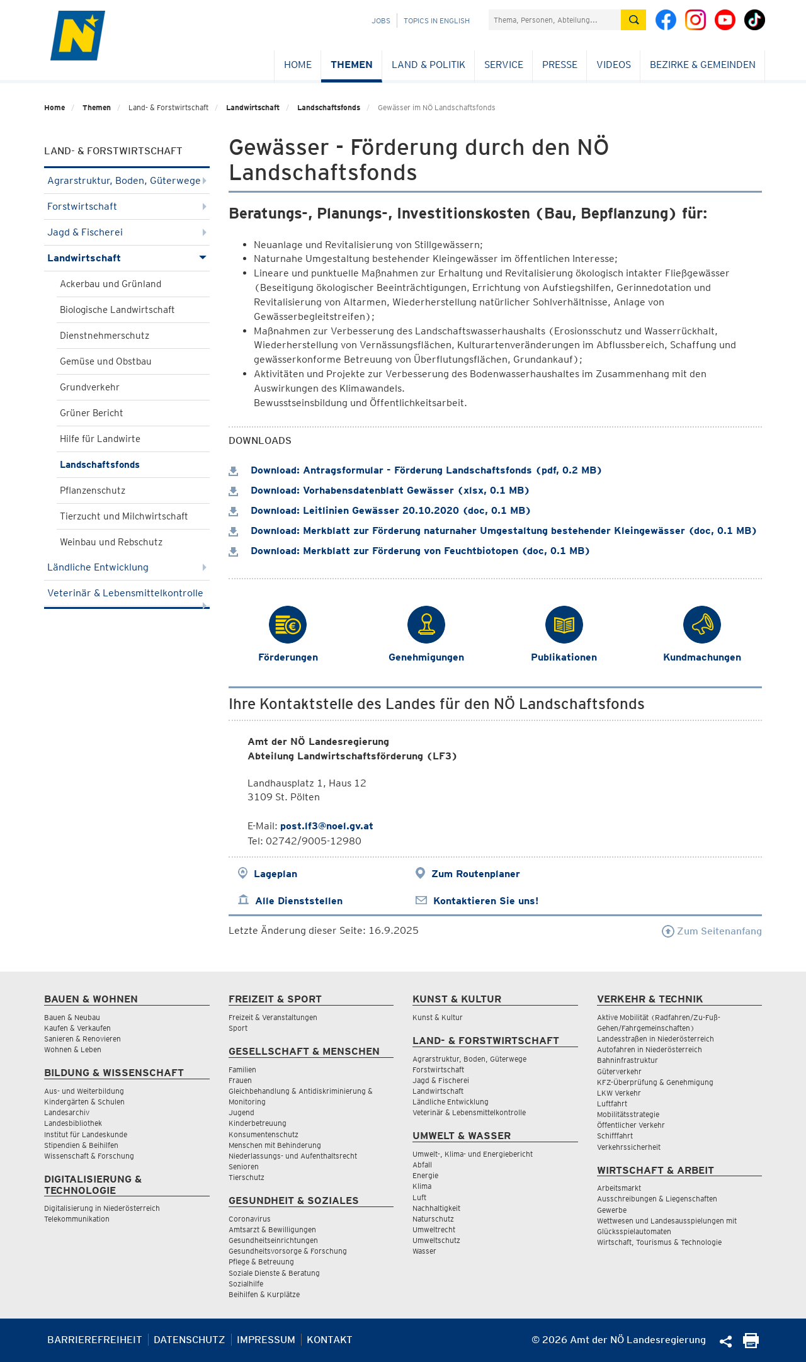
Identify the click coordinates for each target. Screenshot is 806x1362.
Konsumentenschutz (263, 1134)
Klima (421, 1186)
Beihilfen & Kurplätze (264, 1294)
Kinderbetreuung (258, 1123)
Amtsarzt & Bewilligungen (272, 1229)
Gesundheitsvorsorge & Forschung (288, 1251)
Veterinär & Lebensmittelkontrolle (127, 596)
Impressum (266, 1340)
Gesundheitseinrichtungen (273, 1240)
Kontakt (330, 1340)
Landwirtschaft (253, 107)
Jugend (241, 1112)
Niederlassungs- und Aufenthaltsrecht (293, 1156)
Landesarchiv (66, 1112)
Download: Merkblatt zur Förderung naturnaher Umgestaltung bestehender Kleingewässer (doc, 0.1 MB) (493, 530)
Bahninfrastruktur (627, 1060)
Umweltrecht (433, 1229)
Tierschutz (246, 1177)
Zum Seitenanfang (712, 931)
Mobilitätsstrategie (628, 1114)
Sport (238, 1028)
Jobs (381, 20)
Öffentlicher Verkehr (631, 1125)
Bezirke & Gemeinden (703, 65)
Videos (613, 65)
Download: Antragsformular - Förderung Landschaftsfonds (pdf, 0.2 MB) (416, 470)
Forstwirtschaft (127, 206)
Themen (352, 65)
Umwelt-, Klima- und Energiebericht (472, 1154)
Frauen (240, 1080)
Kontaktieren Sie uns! (485, 901)
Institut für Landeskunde (85, 1134)
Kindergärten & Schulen (84, 1101)
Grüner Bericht (91, 413)
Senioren (244, 1166)
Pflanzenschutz (92, 490)
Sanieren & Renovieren (82, 1038)
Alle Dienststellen (299, 901)
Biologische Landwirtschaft (117, 309)
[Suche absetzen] (633, 19)
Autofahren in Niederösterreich (649, 1049)
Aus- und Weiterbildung (84, 1091)
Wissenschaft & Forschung (89, 1156)
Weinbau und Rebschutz (111, 542)
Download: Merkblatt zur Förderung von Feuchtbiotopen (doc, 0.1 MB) (410, 551)
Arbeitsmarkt (619, 1188)
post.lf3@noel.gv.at (326, 826)
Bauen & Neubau (72, 1017)
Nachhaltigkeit (436, 1208)
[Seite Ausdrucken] (751, 1345)
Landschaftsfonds (328, 107)
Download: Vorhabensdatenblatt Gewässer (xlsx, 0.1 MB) (379, 490)
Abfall (422, 1164)
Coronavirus (250, 1218)
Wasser (424, 1251)
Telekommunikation (77, 1218)
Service (503, 65)
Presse (559, 65)
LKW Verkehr (619, 1093)
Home (298, 65)
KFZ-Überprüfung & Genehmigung (655, 1082)
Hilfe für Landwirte (100, 439)
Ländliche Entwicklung (127, 567)
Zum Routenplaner (475, 874)
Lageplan (275, 874)
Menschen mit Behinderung (275, 1145)
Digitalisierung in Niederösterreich (102, 1208)
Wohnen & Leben (72, 1049)
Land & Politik (428, 65)
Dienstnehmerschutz (104, 335)
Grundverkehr (90, 387)
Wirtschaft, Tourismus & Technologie (659, 1242)
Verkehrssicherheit (629, 1147)
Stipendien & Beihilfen (81, 1145)
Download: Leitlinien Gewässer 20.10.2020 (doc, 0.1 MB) (380, 510)
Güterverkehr (619, 1071)
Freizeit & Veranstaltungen (273, 1017)
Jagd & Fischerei (127, 232)
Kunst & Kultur (437, 1017)
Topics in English (437, 20)
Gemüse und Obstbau (106, 361)
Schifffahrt (615, 1135)
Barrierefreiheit (94, 1340)
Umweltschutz (436, 1240)
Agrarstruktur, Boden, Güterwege (127, 180)
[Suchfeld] (555, 19)
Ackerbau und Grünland (110, 284)
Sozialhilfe (246, 1283)
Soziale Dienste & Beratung (274, 1273)
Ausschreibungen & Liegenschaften (657, 1198)
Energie (425, 1175)
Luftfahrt (612, 1103)
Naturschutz (433, 1218)
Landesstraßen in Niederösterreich (655, 1038)
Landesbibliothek (73, 1123)
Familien (242, 1069)
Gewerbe (612, 1210)
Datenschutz (189, 1340)
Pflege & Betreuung (261, 1261)
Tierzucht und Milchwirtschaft (124, 516)
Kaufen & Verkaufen (77, 1028)
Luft (419, 1197)
